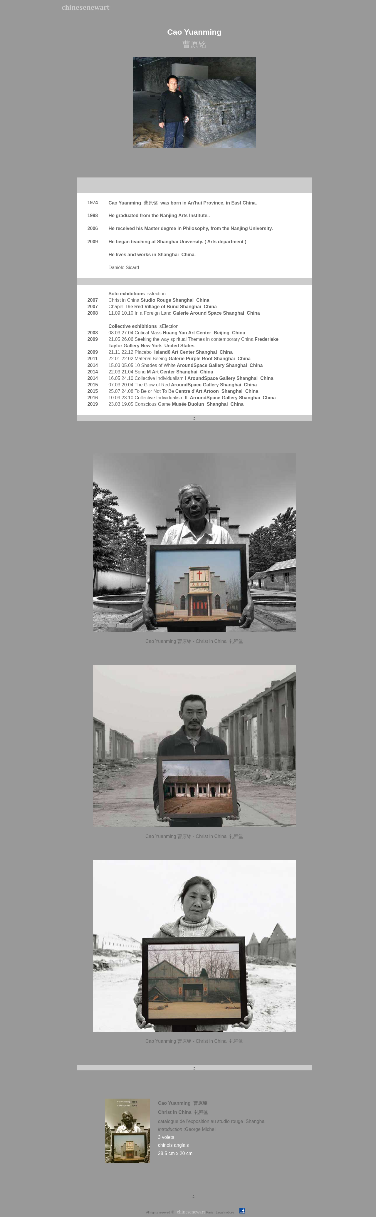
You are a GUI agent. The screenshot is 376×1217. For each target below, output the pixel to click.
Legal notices (225, 1212)
